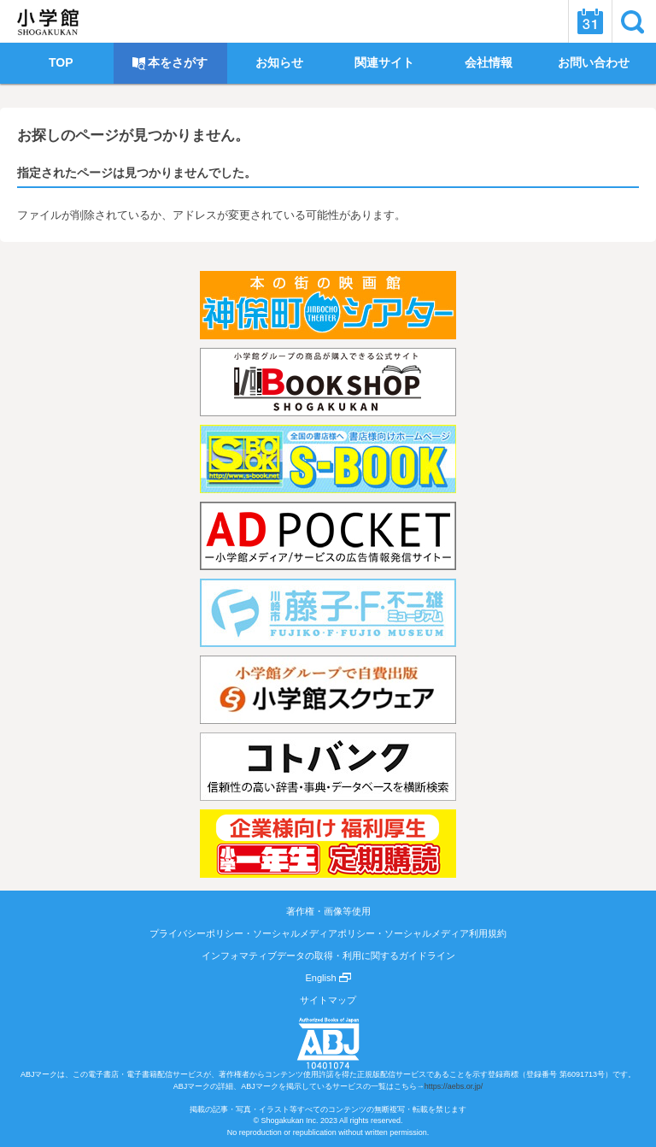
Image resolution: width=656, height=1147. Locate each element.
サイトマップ (328, 1000)
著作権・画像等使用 (328, 911)
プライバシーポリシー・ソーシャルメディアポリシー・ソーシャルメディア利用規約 (328, 933)
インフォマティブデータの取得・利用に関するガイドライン (328, 955)
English (327, 978)
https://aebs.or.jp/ (454, 1086)
